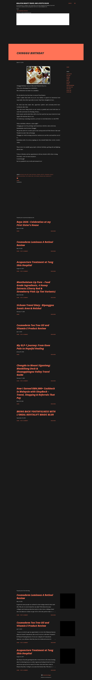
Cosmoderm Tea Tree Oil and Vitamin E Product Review (33, 327)
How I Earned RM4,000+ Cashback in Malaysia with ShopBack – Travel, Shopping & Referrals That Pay (36, 393)
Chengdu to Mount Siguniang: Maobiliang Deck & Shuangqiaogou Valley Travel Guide (33, 370)
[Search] (70, 3)
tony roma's (69, 88)
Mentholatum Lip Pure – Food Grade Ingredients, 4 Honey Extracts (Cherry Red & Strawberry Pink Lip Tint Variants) (36, 287)
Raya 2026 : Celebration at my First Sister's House (34, 223)
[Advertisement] (43, 35)
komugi (68, 83)
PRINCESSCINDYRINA (70, 85)
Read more (53, 231)
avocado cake (69, 73)
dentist (68, 80)
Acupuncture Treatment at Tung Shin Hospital (35, 263)
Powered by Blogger (46, 675)
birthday (68, 77)
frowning (68, 82)
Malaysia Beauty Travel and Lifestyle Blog (32, 3)
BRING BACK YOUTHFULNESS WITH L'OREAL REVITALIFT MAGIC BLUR (36, 413)
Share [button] (68, 67)
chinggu (68, 78)
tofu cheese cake (70, 87)
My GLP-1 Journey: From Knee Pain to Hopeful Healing (33, 347)
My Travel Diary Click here (22, 10)
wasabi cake (69, 90)
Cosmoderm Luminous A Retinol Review (35, 243)
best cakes (68, 75)
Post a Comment (24, 251)
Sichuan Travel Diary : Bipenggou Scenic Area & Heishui (35, 307)
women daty (69, 91)
